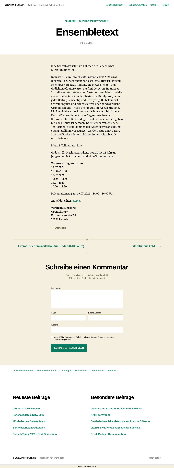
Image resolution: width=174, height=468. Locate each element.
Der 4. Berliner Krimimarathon (108, 434)
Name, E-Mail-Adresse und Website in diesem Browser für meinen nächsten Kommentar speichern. (84, 338)
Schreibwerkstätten (138, 5)
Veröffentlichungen (114, 5)
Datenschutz (81, 370)
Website (54, 325)
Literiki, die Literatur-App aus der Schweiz (115, 427)
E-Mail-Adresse (95, 313)
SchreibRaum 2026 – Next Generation (35, 434)
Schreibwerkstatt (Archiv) (94, 21)
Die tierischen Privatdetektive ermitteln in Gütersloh (121, 421)
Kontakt (165, 5)
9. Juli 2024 (89, 43)
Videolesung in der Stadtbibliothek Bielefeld (116, 408)
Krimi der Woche (100, 414)
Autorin (153, 5)
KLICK (77, 200)
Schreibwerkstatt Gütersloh (29, 427)
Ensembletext (60, 228)
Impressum (98, 370)
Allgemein (70, 21)
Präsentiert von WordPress (51, 458)
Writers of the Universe (26, 408)
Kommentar (56, 288)
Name (54, 313)
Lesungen (66, 370)
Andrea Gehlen (14, 4)
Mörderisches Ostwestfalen (29, 421)
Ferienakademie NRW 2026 (28, 414)
